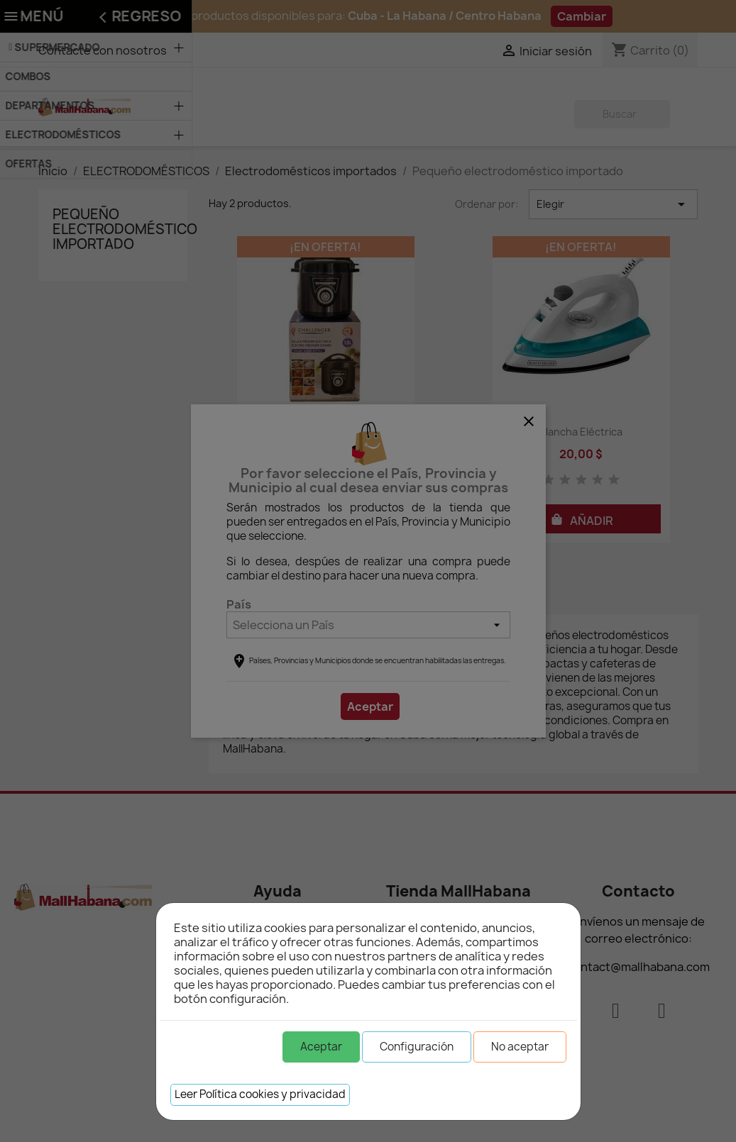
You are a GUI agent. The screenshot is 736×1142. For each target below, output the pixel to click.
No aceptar (520, 1046)
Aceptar (321, 1046)
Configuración (417, 1046)
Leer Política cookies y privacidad (260, 1094)
